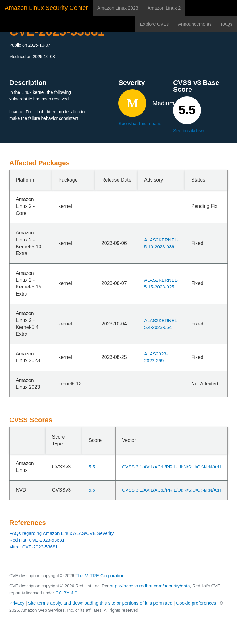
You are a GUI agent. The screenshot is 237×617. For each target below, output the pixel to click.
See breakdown (189, 130)
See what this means (139, 123)
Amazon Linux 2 (164, 7)
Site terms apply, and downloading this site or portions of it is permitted (100, 603)
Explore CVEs (154, 24)
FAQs (226, 24)
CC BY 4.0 (66, 592)
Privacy (16, 603)
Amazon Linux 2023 (117, 7)
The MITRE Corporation (99, 575)
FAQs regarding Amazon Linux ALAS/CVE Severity (61, 533)
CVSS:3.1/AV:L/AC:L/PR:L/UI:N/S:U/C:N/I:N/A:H (171, 466)
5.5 (92, 466)
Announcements (194, 24)
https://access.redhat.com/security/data (150, 585)
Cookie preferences (196, 603)
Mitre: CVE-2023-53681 (33, 546)
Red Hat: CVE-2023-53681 (36, 540)
